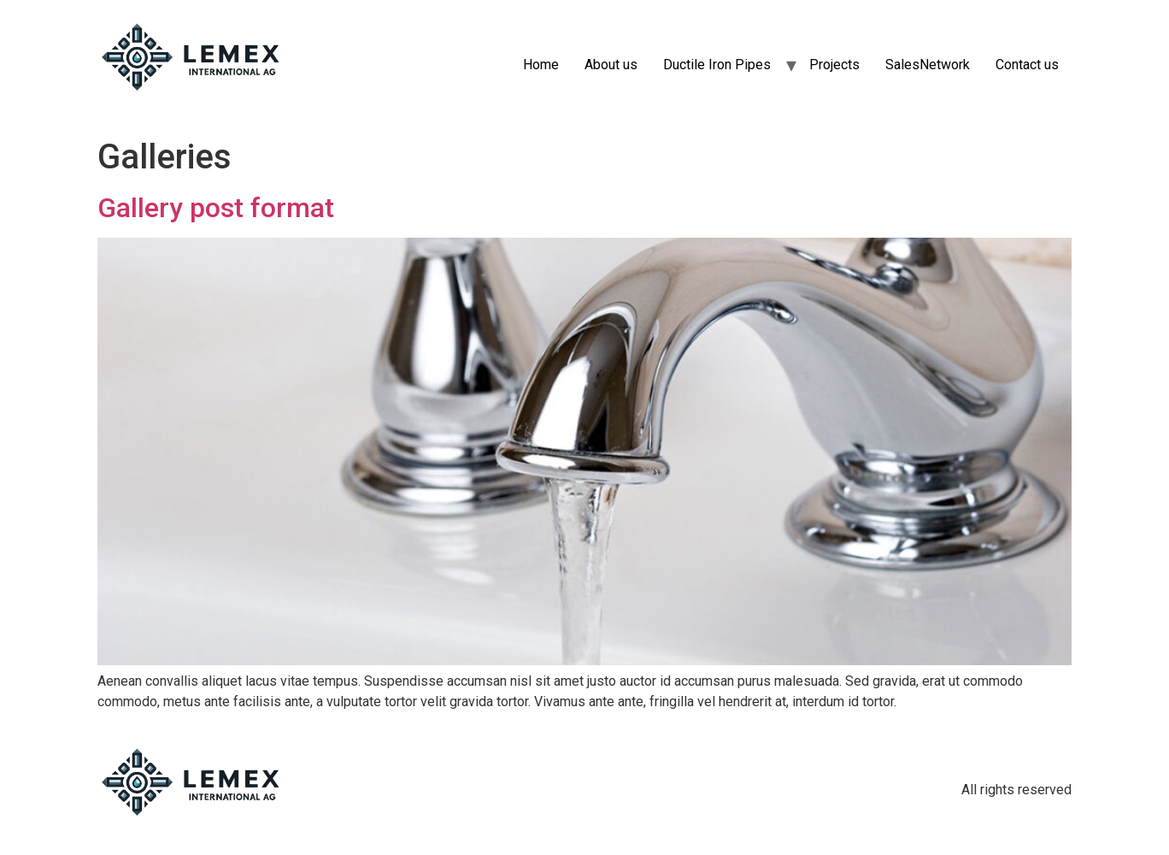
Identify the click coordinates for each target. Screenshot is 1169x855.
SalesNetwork (927, 64)
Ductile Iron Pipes (717, 64)
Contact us (1027, 64)
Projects (834, 64)
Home (541, 64)
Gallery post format (215, 208)
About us (610, 64)
